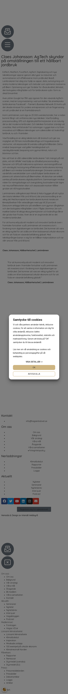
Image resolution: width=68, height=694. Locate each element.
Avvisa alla (34, 374)
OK (34, 367)
